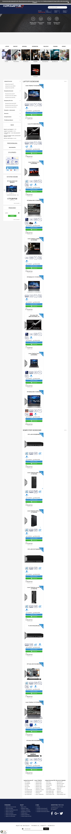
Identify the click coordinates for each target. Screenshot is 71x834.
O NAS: (37, 805)
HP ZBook (27, 785)
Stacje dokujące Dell (61, 794)
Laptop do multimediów (10, 816)
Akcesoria (24, 46)
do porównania (29, 110)
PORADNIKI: (8, 805)
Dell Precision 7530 (50, 794)
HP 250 (26, 788)
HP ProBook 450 (28, 792)
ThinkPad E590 (38, 783)
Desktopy (15, 46)
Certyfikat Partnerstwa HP (42, 808)
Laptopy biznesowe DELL (9, 87)
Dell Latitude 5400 (50, 791)
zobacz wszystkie (16, 203)
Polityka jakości (24, 813)
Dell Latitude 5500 (50, 792)
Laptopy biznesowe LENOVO (10, 86)
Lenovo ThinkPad (38, 780)
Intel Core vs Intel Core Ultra (8, 138)
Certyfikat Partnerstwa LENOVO (43, 811)
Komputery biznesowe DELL (10, 97)
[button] (12, 213)
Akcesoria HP (59, 782)
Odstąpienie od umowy (25, 811)
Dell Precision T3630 (50, 789)
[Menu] (7, 831)
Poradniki (55, 46)
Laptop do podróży (9, 813)
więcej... (65, 81)
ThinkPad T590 (38, 788)
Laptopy (7, 46)
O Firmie (38, 806)
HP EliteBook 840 (28, 789)
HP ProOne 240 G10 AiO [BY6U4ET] (12, 181)
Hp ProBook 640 (28, 794)
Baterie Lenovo (60, 792)
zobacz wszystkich (16, 219)
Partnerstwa (35, 46)
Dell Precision (49, 785)
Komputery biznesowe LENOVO (10, 95)
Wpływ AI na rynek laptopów (8, 129)
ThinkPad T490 (38, 786)
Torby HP (59, 789)
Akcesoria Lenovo (60, 783)
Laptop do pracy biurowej (11, 806)
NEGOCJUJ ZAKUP (33, 112)
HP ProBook (27, 782)
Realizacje (46, 46)
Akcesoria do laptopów (61, 780)
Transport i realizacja (25, 810)
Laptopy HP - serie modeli (8, 131)
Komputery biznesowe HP (10, 93)
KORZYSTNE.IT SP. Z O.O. (57, 805)
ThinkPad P (37, 792)
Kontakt (64, 46)
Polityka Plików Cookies (39, 1)
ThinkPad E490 (38, 782)
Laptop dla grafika (9, 808)
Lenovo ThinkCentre (39, 794)
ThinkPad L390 (38, 785)
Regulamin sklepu (24, 808)
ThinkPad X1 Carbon (39, 789)
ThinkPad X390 (38, 791)
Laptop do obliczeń (9, 811)
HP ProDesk (27, 786)
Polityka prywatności (25, 814)
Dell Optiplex (48, 788)
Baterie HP (59, 788)
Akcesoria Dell (60, 785)
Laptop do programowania (11, 814)
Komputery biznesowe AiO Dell (10, 107)
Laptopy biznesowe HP (9, 84)
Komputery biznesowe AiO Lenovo (11, 105)
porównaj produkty (37, 110)
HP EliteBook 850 (28, 791)
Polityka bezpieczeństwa (26, 816)
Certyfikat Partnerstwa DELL (42, 810)
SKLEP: (22, 805)
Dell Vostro (48, 782)
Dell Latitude (48, 783)
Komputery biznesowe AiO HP (10, 103)
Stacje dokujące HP (61, 786)
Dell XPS (48, 786)
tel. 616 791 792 (19, 7)
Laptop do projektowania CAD (12, 810)
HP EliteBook (27, 783)
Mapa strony (23, 806)
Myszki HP (59, 791)
